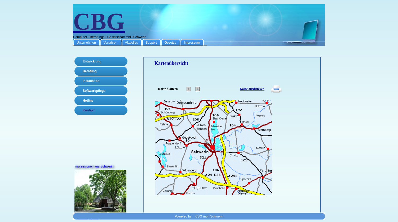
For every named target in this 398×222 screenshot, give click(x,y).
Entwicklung (92, 61)
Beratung (90, 71)
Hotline (88, 100)
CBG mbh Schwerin (209, 216)
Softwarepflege (94, 91)
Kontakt (89, 110)
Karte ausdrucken (252, 89)
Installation (91, 81)
